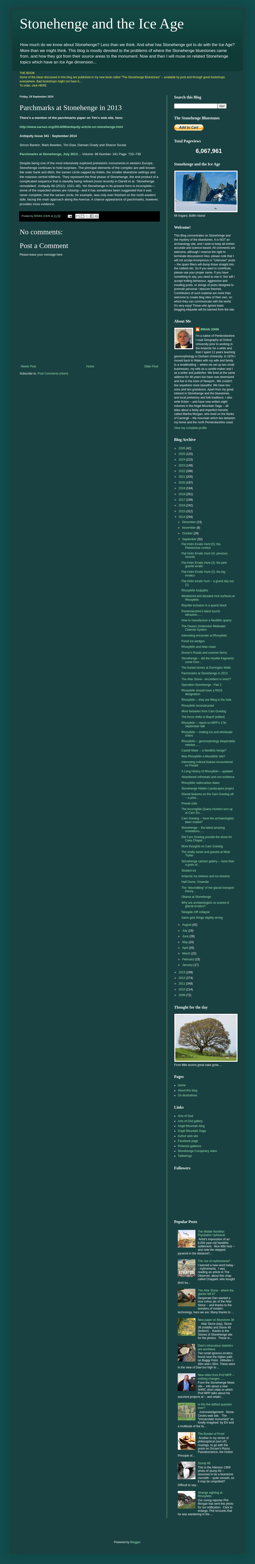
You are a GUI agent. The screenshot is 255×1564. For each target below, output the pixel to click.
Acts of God (185, 1116)
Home (90, 366)
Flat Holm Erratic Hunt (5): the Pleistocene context (200, 545)
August (187, 924)
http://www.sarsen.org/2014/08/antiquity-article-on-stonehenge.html (71, 127)
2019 (182, 488)
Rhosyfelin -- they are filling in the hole (206, 699)
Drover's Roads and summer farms (204, 652)
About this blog (187, 1090)
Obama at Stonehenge (196, 897)
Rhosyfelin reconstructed (197, 705)
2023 (182, 465)
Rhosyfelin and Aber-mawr (198, 647)
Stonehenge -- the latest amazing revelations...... (203, 829)
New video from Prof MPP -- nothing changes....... (216, 1376)
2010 (182, 989)
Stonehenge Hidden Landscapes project (207, 788)
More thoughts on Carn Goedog (202, 846)
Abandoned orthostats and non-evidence (207, 777)
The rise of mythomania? (214, 1261)
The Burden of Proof (211, 1434)
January (187, 965)
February (188, 959)
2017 (182, 499)
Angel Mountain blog (191, 1126)
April (185, 948)
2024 (182, 459)
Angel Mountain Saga (192, 1131)
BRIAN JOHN (210, 329)
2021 (182, 476)
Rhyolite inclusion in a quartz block (204, 605)
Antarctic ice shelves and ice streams (205, 876)
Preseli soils (189, 803)
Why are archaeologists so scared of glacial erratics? (205, 904)
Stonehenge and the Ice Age (102, 23)
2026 (182, 448)
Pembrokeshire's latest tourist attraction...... (200, 613)
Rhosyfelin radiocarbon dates (200, 783)
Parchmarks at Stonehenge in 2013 (204, 673)
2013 (182, 972)
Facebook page (188, 1141)
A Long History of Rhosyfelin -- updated (207, 771)
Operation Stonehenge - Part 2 (201, 685)
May (185, 942)
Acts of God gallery (190, 1121)
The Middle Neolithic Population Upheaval (211, 1233)
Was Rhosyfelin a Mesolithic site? (203, 756)
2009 (182, 995)
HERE (42, 85)
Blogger (135, 1542)
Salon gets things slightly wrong (202, 917)
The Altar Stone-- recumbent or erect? (206, 679)
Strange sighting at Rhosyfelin (210, 1494)
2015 (182, 511)
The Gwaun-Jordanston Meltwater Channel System (203, 628)
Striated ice (188, 870)
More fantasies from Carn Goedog (203, 711)
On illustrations (187, 1095)
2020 (182, 482)
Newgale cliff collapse (195, 912)
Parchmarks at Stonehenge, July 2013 (49, 154)
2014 (182, 517)
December (189, 522)
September (189, 539)
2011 (182, 983)
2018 (182, 494)
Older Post (151, 366)
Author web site (188, 1136)
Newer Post (28, 366)
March (186, 953)
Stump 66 (204, 1463)
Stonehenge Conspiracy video (197, 1151)
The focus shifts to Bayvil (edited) (203, 717)
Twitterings (185, 1156)
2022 (182, 471)
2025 (182, 454)
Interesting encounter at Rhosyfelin (204, 635)
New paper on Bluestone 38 (216, 1320)
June (185, 936)
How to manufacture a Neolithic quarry (206, 620)
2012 (182, 978)
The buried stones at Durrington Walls (206, 667)
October (187, 533)
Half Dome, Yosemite (195, 882)
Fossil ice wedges (193, 641)
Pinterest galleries (189, 1146)
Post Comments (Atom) (53, 373)
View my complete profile (190, 428)
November (189, 527)
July (185, 930)
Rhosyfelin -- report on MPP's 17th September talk (203, 724)
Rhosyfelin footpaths (194, 590)
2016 (182, 505)
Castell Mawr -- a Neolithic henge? (203, 750)
